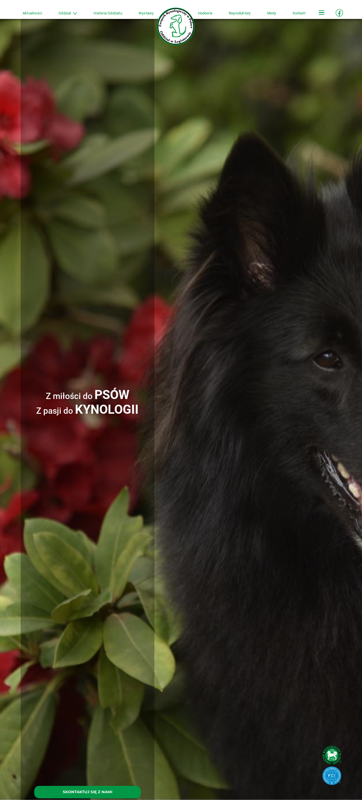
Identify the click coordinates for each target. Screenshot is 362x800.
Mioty (271, 13)
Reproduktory (240, 13)
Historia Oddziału (108, 13)
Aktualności (32, 13)
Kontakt (299, 13)
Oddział (68, 13)
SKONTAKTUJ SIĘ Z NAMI (87, 792)
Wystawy (146, 13)
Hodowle (205, 13)
